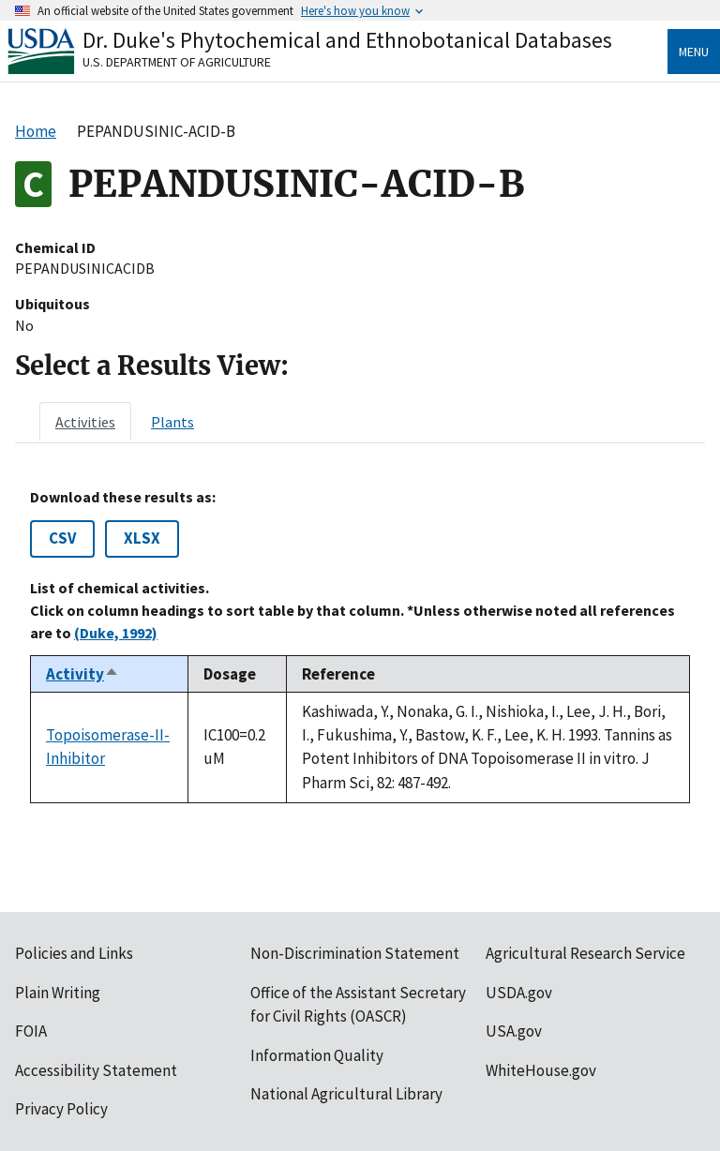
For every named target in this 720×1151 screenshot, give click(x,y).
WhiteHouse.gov (541, 1070)
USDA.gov (519, 992)
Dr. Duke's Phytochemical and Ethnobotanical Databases (347, 39)
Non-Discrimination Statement (354, 953)
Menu (694, 51)
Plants (172, 421)
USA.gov (514, 1031)
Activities (85, 421)
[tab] (85, 421)
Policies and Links (74, 953)
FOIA (31, 1031)
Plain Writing (57, 992)
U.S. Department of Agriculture (176, 61)
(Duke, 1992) (116, 632)
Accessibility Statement (96, 1070)
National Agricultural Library (346, 1094)
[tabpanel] (360, 645)
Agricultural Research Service (585, 953)
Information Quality (316, 1055)
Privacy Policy (61, 1109)
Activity (82, 674)
